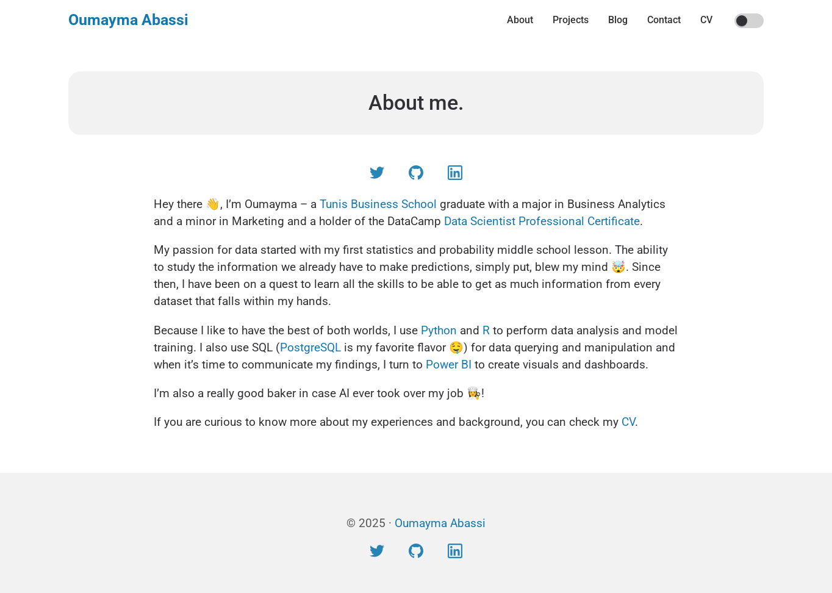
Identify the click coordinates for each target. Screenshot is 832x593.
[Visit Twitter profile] (377, 175)
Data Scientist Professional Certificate (542, 221)
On (742, 21)
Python (439, 330)
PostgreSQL (310, 347)
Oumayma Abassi (128, 20)
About (520, 20)
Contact (664, 20)
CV (706, 20)
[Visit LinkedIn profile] (455, 175)
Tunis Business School (378, 204)
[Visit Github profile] (416, 175)
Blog (618, 20)
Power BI (449, 365)
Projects (571, 20)
